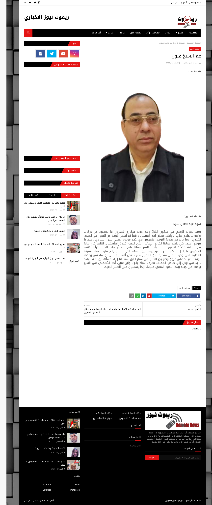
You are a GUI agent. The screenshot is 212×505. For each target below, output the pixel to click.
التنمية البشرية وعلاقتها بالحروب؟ (43, 231)
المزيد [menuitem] (105, 32)
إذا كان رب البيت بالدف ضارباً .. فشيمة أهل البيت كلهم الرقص (39, 218)
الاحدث (45, 195)
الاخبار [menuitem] (175, 32)
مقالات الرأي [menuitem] (146, 32)
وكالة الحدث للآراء (97, 413)
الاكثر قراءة (64, 195)
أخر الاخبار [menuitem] (89, 32)
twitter (71, 484)
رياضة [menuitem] (116, 32)
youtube (40, 490)
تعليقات (27, 195)
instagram (69, 490)
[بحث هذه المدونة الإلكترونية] (173, 457)
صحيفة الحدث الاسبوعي (123, 418)
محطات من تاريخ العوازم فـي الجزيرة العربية (38, 258)
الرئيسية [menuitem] (187, 32)
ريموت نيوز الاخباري (40, 17)
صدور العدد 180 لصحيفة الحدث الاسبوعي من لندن (38, 204)
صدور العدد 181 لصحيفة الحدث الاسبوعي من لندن (38, 246)
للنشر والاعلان (188, 2)
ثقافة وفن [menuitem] (129, 32)
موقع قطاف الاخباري (95, 418)
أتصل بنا (177, 2)
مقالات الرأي (173, 43)
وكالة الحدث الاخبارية (124, 413)
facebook (40, 484)
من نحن (168, 2)
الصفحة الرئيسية (187, 43)
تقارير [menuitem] (161, 32)
